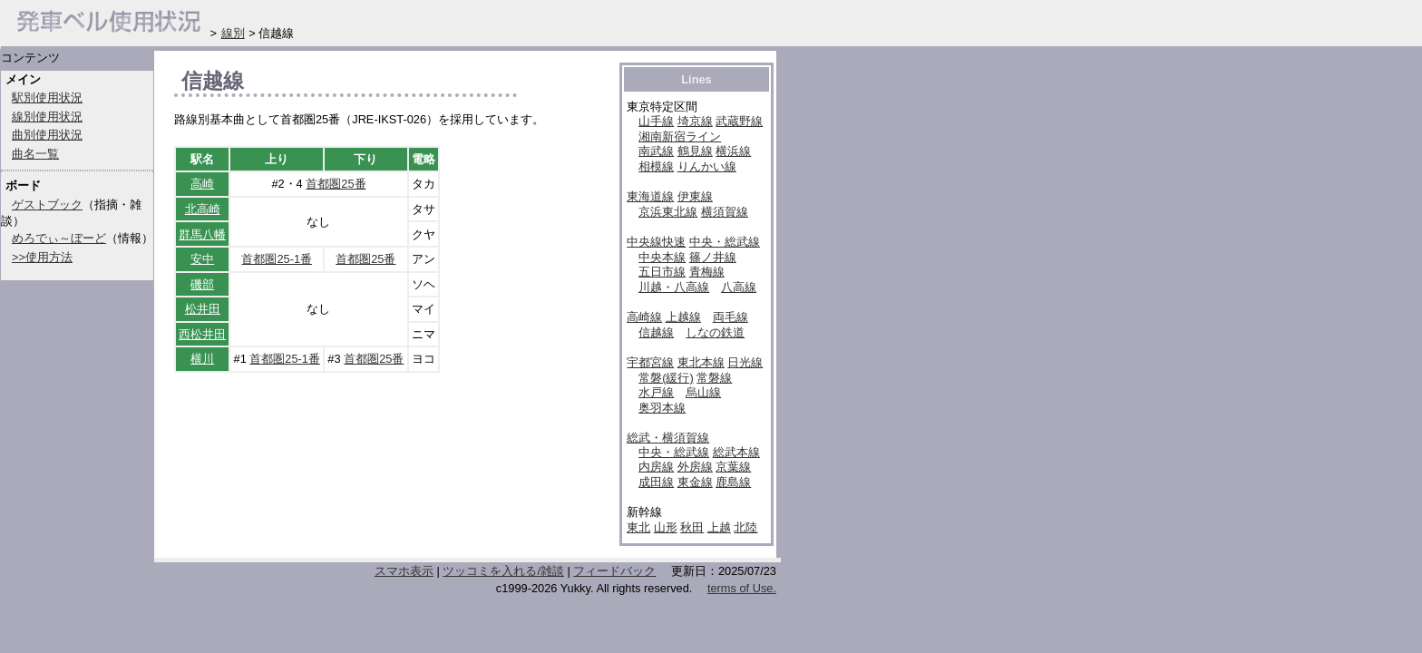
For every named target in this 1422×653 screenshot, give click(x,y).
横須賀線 (724, 212)
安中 (202, 259)
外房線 (695, 466)
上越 (719, 527)
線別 (233, 33)
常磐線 (714, 378)
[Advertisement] (386, 509)
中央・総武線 (724, 242)
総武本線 (736, 452)
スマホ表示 (404, 571)
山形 (665, 527)
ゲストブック (47, 204)
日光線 (745, 362)
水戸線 (656, 392)
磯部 (202, 284)
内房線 (656, 466)
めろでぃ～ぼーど (59, 238)
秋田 (692, 527)
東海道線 (650, 196)
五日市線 (662, 271)
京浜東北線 (667, 212)
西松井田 (202, 334)
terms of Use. (741, 588)
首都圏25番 (335, 183)
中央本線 (662, 257)
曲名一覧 (35, 154)
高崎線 (644, 317)
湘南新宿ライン (679, 136)
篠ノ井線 (712, 257)
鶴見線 (695, 151)
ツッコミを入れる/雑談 (503, 571)
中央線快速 (656, 242)
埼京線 (695, 121)
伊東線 (695, 196)
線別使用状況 (47, 116)
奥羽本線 (662, 407)
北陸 (745, 527)
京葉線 (733, 466)
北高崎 (202, 209)
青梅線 (707, 271)
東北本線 (701, 362)
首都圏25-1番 (276, 259)
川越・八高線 (673, 287)
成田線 (656, 482)
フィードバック (614, 571)
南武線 (656, 151)
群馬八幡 (202, 234)
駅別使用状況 (47, 97)
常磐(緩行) (666, 378)
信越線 (656, 332)
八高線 (738, 287)
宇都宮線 (650, 362)
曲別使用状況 (47, 134)
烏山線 (703, 392)
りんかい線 (706, 166)
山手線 (656, 121)
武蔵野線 (739, 121)
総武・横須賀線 (668, 437)
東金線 (695, 482)
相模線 (656, 166)
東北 (638, 527)
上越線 (683, 317)
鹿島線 (733, 482)
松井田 (202, 309)
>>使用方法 (42, 257)
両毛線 (730, 317)
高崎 (202, 183)
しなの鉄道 (715, 332)
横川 (202, 358)
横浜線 (733, 151)
